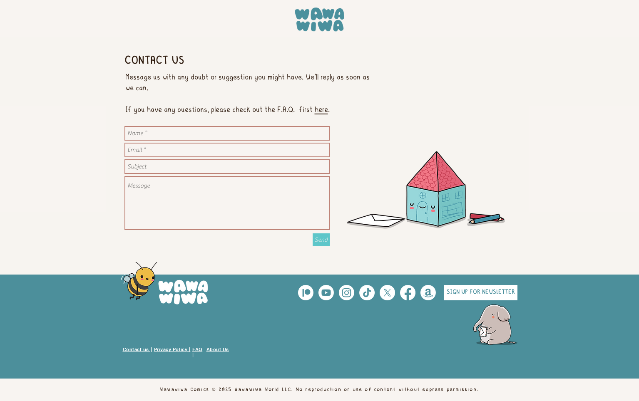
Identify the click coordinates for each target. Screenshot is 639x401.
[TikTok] (367, 292)
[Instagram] (346, 292)
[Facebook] (407, 292)
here (321, 110)
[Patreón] (305, 292)
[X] (387, 292)
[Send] (321, 239)
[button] (480, 292)
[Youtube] (326, 292)
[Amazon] (428, 292)
